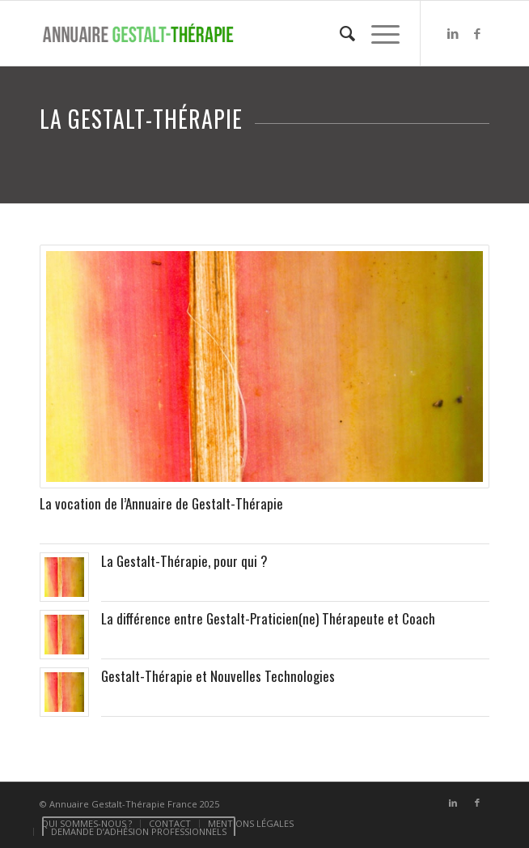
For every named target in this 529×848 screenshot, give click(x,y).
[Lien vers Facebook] (477, 33)
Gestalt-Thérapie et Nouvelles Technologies (218, 676)
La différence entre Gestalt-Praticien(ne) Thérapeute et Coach (268, 618)
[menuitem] (339, 33)
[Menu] (377, 33)
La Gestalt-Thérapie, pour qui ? (184, 561)
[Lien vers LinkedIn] (453, 33)
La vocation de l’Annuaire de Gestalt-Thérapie (161, 503)
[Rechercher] (339, 33)
